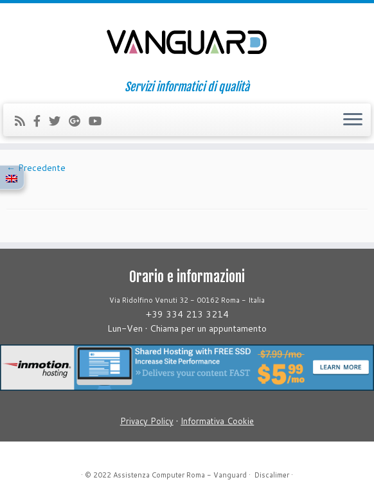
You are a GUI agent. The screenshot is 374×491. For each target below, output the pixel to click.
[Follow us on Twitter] (59, 120)
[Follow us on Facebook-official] (41, 120)
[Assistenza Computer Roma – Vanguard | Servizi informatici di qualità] (187, 42)
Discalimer (271, 475)
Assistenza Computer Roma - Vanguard (180, 475)
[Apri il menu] (352, 120)
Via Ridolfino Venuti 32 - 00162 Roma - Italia (187, 300)
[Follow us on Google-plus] (79, 120)
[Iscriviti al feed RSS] (24, 120)
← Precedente (36, 167)
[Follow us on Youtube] (99, 120)
